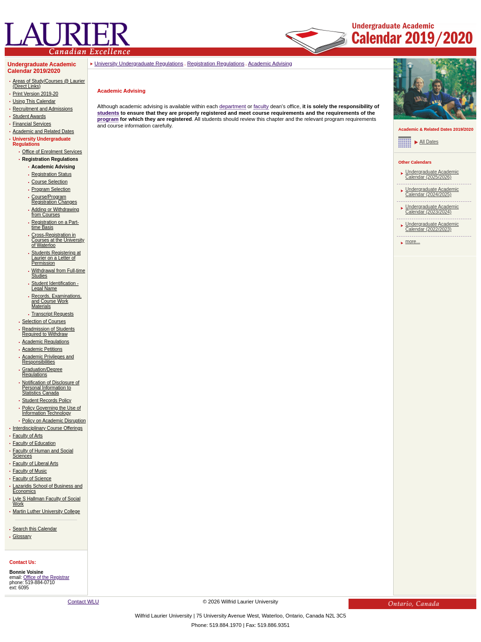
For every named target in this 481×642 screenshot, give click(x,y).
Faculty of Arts (28, 435)
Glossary (22, 536)
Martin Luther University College (46, 511)
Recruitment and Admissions (43, 108)
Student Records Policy (46, 400)
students (108, 113)
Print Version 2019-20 (35, 93)
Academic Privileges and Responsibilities (48, 359)
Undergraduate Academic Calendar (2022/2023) (432, 227)
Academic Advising (53, 166)
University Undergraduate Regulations (138, 63)
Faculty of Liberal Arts (35, 463)
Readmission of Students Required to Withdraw (48, 331)
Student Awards (29, 116)
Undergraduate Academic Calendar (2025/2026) (432, 174)
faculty (261, 106)
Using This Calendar (34, 101)
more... (412, 241)
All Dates (428, 141)
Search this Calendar (35, 528)
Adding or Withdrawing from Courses (55, 212)
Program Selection (50, 189)
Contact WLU (83, 601)
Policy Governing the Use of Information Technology (51, 410)
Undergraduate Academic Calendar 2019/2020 (42, 67)
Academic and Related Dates (43, 131)
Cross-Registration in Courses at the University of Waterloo (58, 240)
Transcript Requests (52, 314)
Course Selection (49, 181)
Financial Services (32, 124)
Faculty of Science (32, 478)
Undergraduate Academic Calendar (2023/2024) (432, 209)
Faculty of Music (30, 471)
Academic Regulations (45, 341)
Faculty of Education (34, 443)
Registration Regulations (50, 159)
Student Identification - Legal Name (54, 286)
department (232, 106)
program (107, 119)
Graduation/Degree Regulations (42, 372)
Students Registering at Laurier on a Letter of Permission (56, 258)
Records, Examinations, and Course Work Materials (56, 301)
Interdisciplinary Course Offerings (48, 428)
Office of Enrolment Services (52, 151)
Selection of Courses (44, 321)
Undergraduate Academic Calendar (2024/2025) (432, 192)
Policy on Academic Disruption (54, 420)
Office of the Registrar (46, 577)
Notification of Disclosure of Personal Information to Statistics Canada (50, 388)
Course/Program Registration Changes (54, 199)
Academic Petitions (42, 349)
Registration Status (51, 174)
